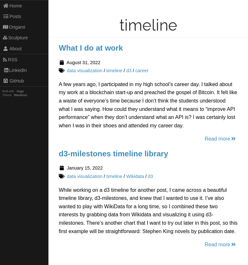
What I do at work (91, 48)
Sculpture (15, 37)
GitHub (13, 80)
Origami (14, 27)
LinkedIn (15, 70)
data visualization (84, 70)
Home (12, 5)
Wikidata (135, 176)
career (142, 70)
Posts (12, 16)
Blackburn (20, 95)
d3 (128, 70)
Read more (221, 139)
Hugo (20, 91)
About (12, 48)
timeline (114, 70)
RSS (10, 59)
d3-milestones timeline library (113, 153)
